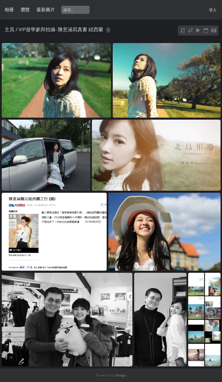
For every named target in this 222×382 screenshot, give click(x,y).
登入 (213, 9)
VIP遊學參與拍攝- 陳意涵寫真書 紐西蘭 (60, 29)
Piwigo (121, 375)
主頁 (9, 29)
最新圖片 (45, 9)
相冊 (9, 9)
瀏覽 (25, 9)
